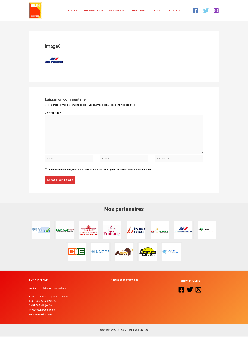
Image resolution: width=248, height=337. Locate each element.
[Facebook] (196, 10)
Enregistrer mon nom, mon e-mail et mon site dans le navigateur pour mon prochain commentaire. (100, 170)
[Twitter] (206, 10)
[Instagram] (216, 10)
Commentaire (53, 112)
